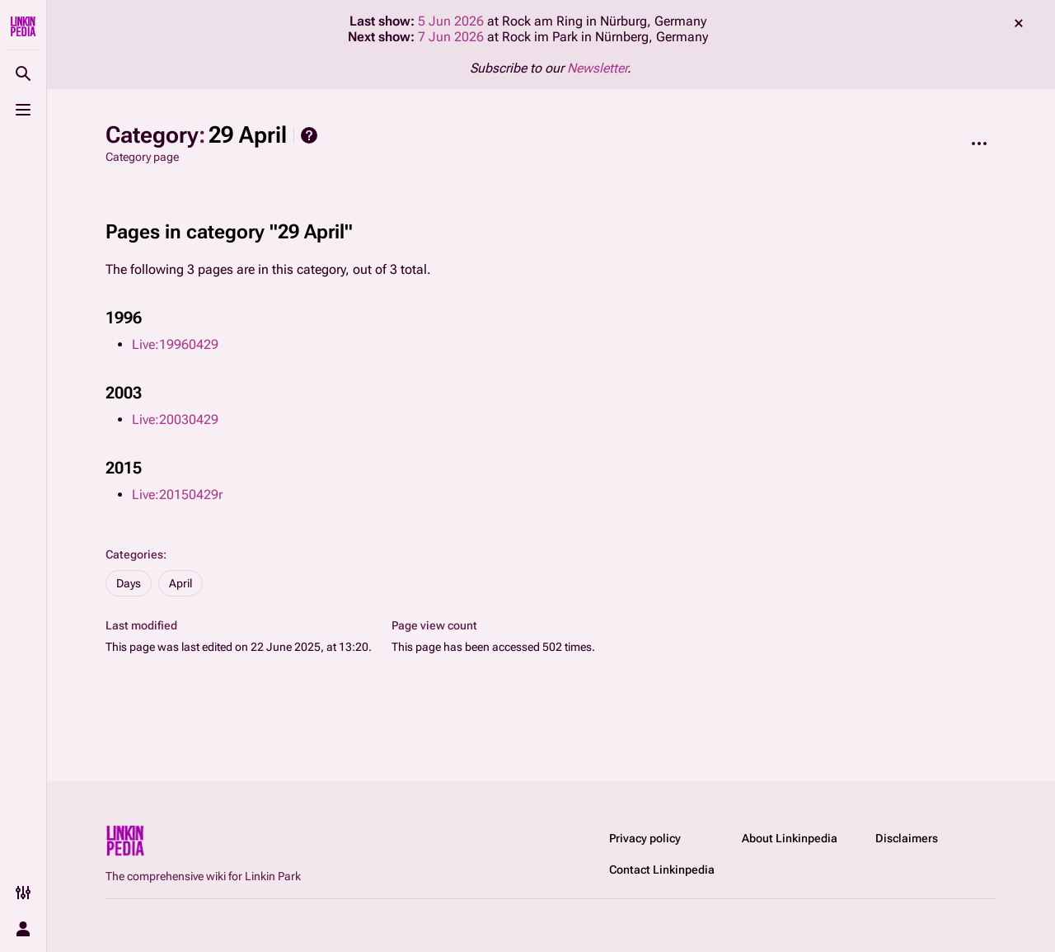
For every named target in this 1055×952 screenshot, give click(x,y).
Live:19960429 (175, 344)
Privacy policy (645, 838)
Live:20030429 (175, 419)
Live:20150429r (177, 494)
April (180, 583)
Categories (134, 554)
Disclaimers (906, 838)
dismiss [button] (1019, 23)
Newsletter (597, 68)
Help (309, 135)
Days (128, 583)
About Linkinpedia (789, 838)
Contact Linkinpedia (662, 869)
